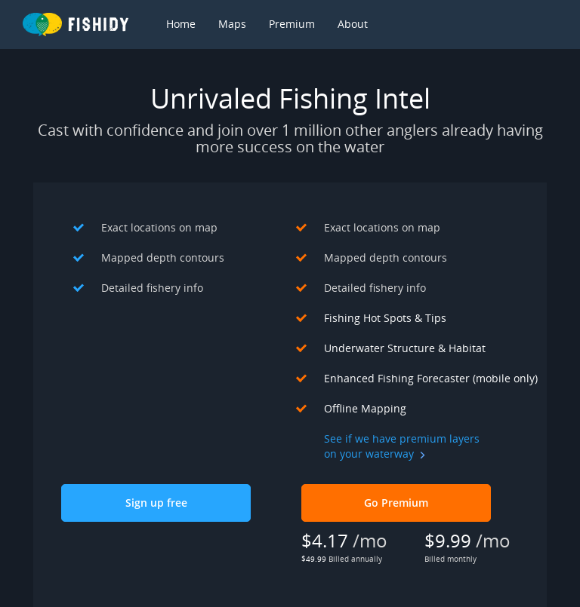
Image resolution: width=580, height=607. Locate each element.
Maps (232, 24)
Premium (292, 24)
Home (181, 24)
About (353, 24)
